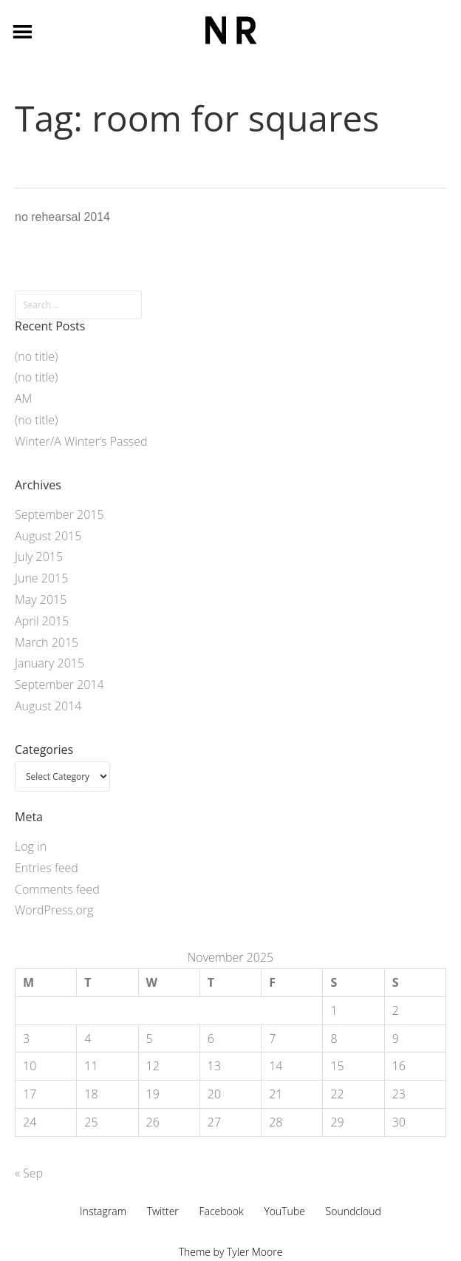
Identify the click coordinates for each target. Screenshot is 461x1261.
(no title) (36, 356)
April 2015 (42, 621)
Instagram (103, 1211)
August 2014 (48, 706)
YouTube (284, 1211)
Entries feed (46, 868)
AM (23, 398)
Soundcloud (353, 1211)
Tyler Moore (254, 1252)
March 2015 (46, 642)
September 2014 (59, 684)
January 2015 (49, 663)
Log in (31, 846)
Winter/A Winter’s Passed (81, 441)
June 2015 (41, 578)
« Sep (29, 1173)
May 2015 (40, 599)
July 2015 (39, 556)
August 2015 (48, 536)
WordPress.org (54, 910)
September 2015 (59, 514)
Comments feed (57, 889)
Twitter (163, 1211)
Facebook (221, 1211)
